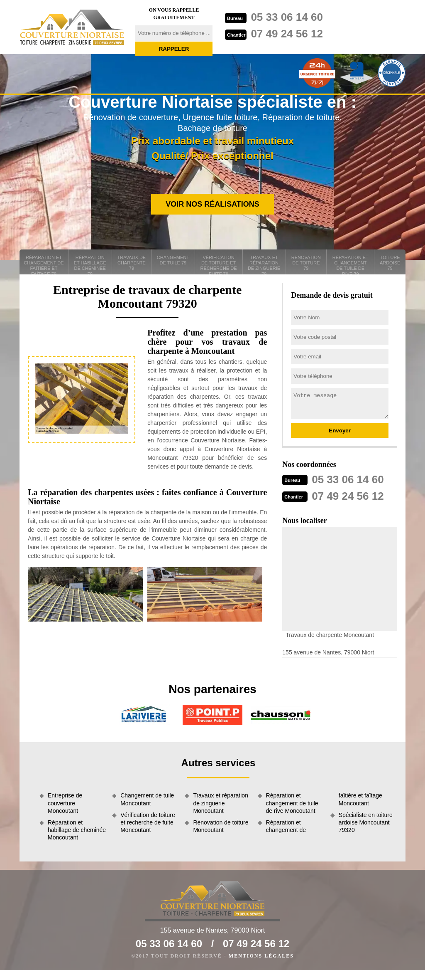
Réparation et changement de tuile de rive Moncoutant (292, 803)
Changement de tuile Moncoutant (147, 799)
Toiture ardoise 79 (390, 263)
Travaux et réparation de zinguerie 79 (264, 264)
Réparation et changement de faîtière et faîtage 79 (44, 264)
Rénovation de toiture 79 (306, 263)
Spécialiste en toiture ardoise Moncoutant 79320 (366, 822)
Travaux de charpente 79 (131, 263)
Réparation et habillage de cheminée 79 (90, 264)
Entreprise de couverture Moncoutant (65, 803)
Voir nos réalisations (212, 204)
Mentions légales (261, 956)
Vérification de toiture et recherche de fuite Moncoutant (147, 822)
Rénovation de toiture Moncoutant (220, 826)
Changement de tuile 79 (173, 260)
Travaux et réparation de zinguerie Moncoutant (220, 803)
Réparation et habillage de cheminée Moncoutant (77, 830)
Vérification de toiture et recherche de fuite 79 (218, 264)
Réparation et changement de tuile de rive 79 (350, 264)
